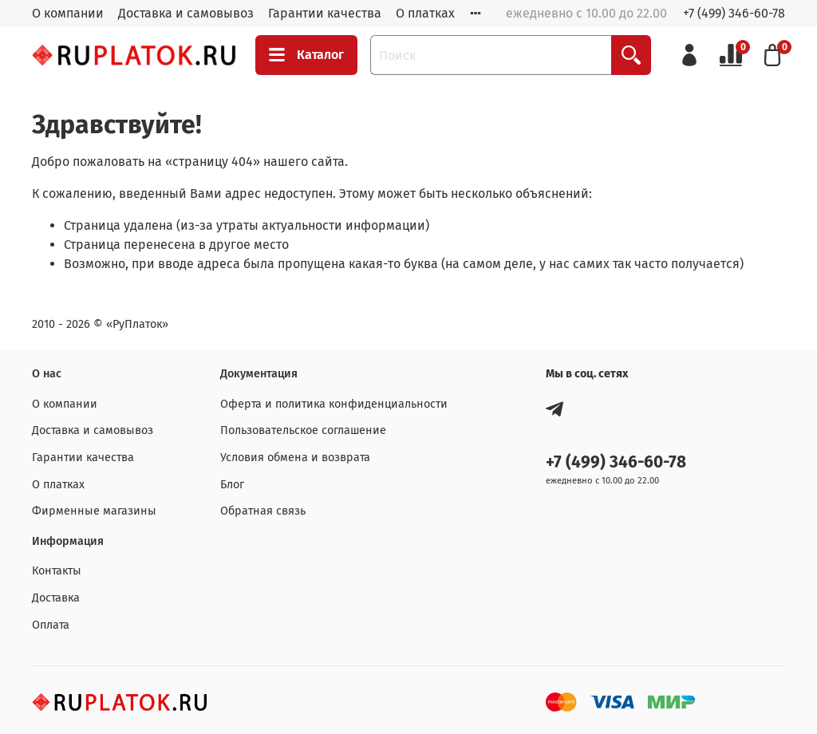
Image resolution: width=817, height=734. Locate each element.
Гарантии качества (324, 13)
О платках (425, 13)
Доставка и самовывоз (186, 13)
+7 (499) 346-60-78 (734, 13)
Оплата (50, 625)
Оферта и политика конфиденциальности (334, 404)
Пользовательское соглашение (303, 430)
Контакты (56, 571)
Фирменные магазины (94, 511)
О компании (68, 13)
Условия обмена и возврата (295, 457)
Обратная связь (263, 511)
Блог (232, 484)
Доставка (56, 598)
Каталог (306, 55)
